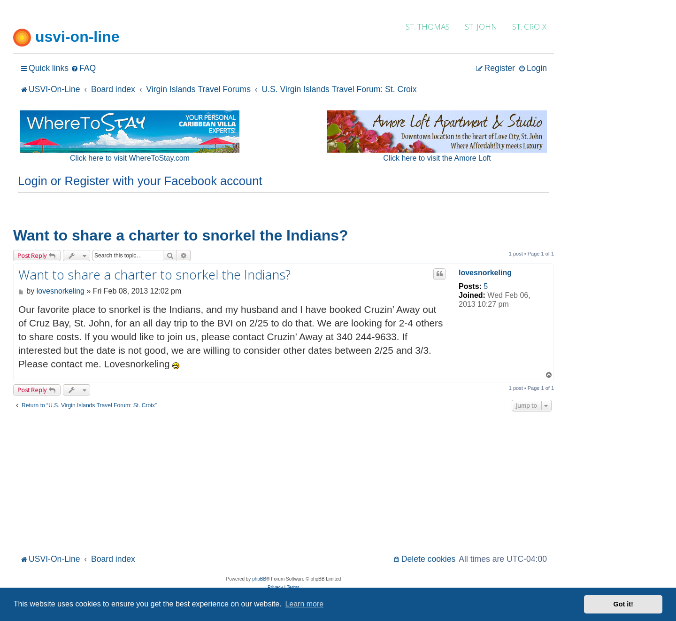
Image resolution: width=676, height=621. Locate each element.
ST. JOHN (481, 26)
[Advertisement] (283, 481)
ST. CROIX (529, 26)
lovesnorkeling (485, 273)
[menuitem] (83, 68)
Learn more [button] (304, 604)
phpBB (259, 579)
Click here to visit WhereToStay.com (130, 158)
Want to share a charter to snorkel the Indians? (180, 235)
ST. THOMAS (428, 26)
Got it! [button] (623, 604)
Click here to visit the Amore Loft (437, 158)
